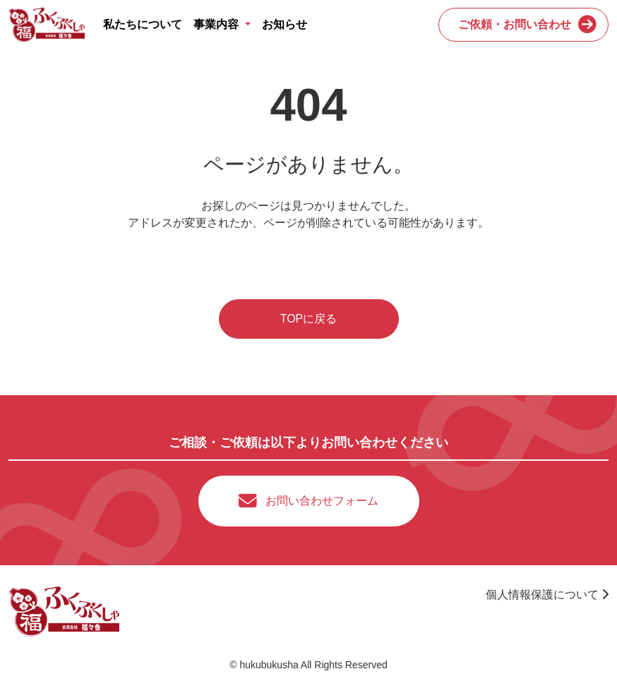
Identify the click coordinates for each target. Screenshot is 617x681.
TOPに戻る (308, 319)
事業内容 (217, 24)
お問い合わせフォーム (321, 501)
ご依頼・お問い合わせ (514, 24)
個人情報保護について (547, 595)
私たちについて (142, 24)
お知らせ (284, 24)
